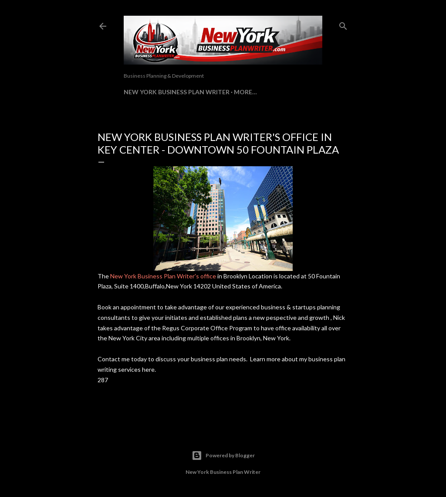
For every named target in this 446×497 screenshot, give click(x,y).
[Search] (343, 24)
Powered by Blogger (223, 455)
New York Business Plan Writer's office (163, 276)
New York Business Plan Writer (177, 92)
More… (245, 92)
